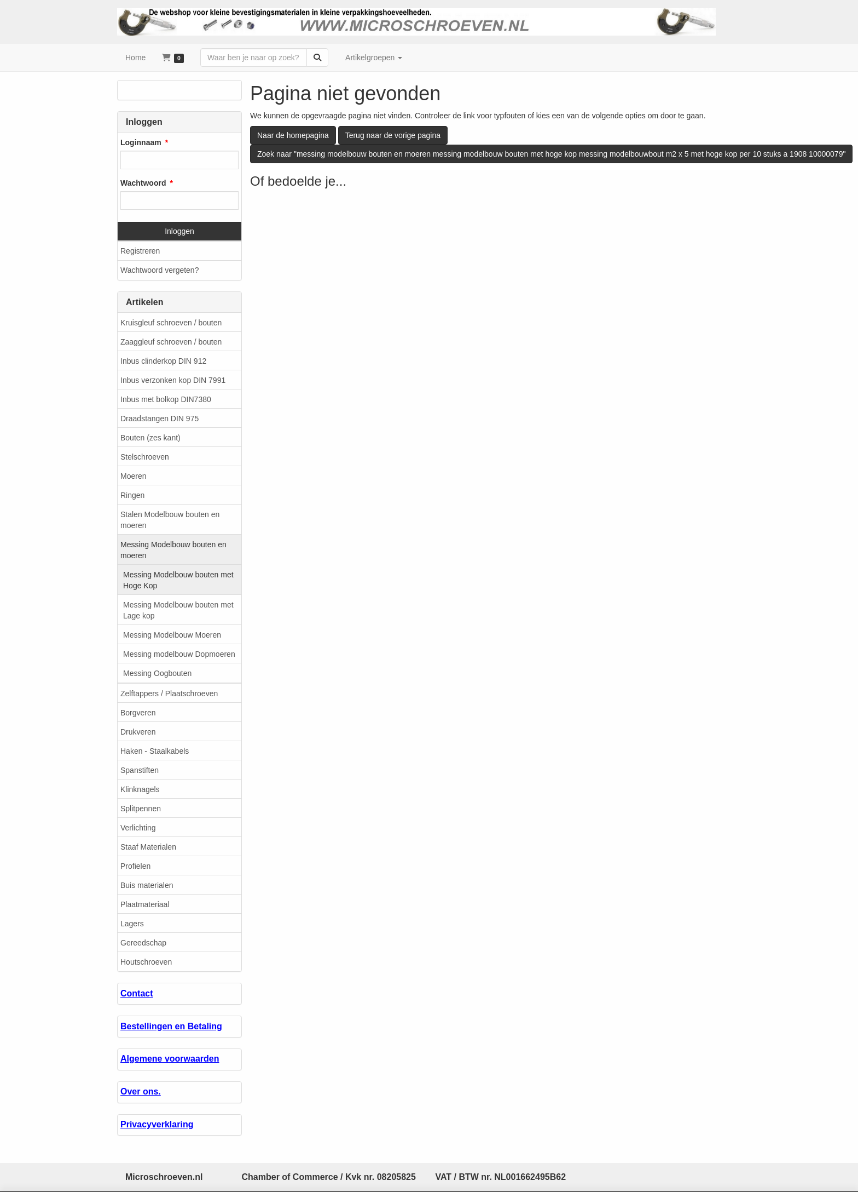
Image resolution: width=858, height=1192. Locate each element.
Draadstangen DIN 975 (159, 418)
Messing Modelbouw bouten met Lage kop (178, 610)
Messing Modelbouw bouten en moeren (173, 550)
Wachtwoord (143, 183)
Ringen (132, 495)
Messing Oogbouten (157, 673)
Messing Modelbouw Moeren (172, 635)
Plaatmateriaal (145, 904)
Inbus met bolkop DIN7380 (165, 399)
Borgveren (138, 712)
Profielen (135, 866)
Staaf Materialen (148, 847)
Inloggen (179, 231)
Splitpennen (140, 808)
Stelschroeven (144, 456)
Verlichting (138, 827)
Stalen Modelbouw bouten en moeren (169, 520)
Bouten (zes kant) (150, 437)
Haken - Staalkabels (154, 751)
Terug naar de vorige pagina (392, 135)
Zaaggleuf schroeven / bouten (171, 341)
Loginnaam (140, 142)
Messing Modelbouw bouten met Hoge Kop (178, 580)
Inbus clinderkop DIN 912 (163, 361)
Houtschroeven (146, 962)
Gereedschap (143, 942)
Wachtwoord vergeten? (159, 270)
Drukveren (138, 731)
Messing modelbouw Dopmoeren (179, 654)
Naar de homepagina (293, 135)
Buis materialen (146, 885)
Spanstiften (139, 770)
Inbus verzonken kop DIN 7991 (172, 380)
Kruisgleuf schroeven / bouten (171, 322)
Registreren (140, 251)
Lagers (132, 923)
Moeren (133, 476)
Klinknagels (140, 789)
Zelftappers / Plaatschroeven (169, 693)
